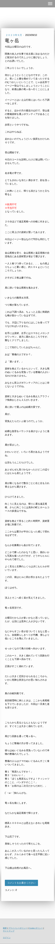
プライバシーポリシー (17, 928)
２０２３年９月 (14, 35)
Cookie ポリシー (36, 928)
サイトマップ (8, 931)
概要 (5, 928)
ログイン (7, 937)
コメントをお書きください (21, 883)
